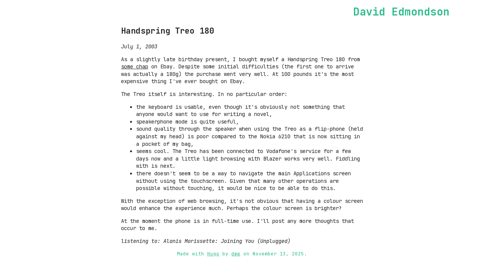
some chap (134, 66)
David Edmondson (401, 12)
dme (235, 253)
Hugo (213, 253)
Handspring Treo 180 (167, 31)
